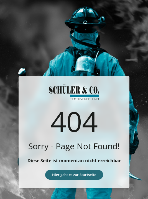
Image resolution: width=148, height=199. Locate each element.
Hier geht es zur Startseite (74, 174)
